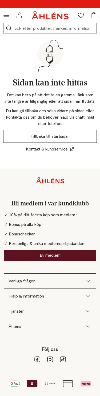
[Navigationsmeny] (6, 15)
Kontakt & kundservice (50, 149)
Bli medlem (50, 255)
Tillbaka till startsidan (50, 136)
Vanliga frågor (50, 281)
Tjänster (50, 311)
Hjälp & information (50, 296)
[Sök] (9, 28)
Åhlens (50, 326)
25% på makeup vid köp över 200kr (50, 4)
